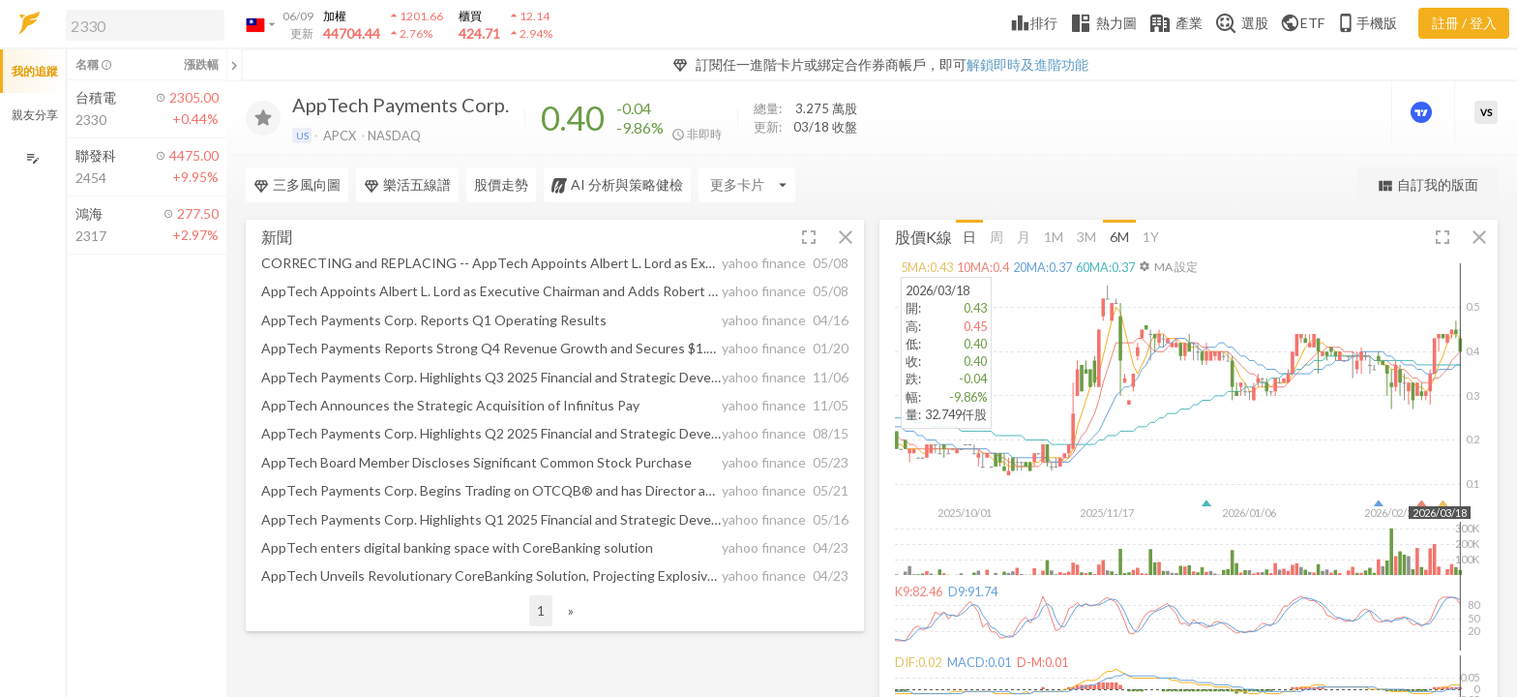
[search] (145, 25)
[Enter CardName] (747, 184)
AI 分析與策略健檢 (617, 185)
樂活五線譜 (407, 185)
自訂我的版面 (1427, 185)
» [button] (571, 610)
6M (1119, 235)
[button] (141, 24)
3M (1086, 235)
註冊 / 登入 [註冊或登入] (1464, 23)
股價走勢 (501, 184)
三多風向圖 (297, 185)
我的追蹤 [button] (35, 71)
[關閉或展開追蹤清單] (234, 64)
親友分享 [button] (35, 114)
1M (1053, 235)
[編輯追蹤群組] (32, 158)
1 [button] (541, 610)
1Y (1151, 235)
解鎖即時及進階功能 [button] (1027, 64)
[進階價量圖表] (1423, 112)
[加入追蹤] (263, 118)
